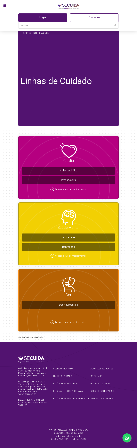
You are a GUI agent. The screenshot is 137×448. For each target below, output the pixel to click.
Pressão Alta (68, 180)
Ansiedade (68, 237)
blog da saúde (95, 376)
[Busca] (64, 25)
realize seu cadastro (99, 383)
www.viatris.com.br (27, 394)
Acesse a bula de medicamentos (71, 189)
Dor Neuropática (68, 305)
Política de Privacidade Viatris (68, 398)
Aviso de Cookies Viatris (100, 398)
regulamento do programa (68, 391)
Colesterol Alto (68, 171)
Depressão (68, 247)
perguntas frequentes (100, 368)
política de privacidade (65, 383)
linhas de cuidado (62, 376)
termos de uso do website (102, 391)
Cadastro (94, 18)
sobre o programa (63, 368)
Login (42, 17)
